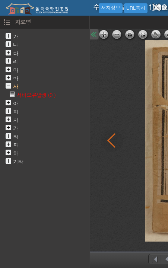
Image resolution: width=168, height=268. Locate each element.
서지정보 (110, 7)
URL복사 (135, 7)
